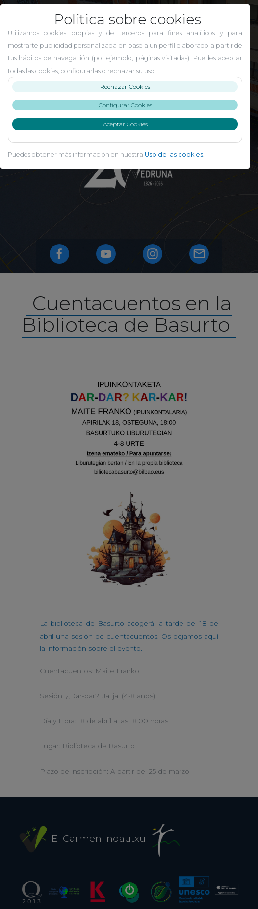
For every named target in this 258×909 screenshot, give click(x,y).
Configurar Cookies (129, 105)
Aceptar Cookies (129, 124)
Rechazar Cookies (129, 86)
